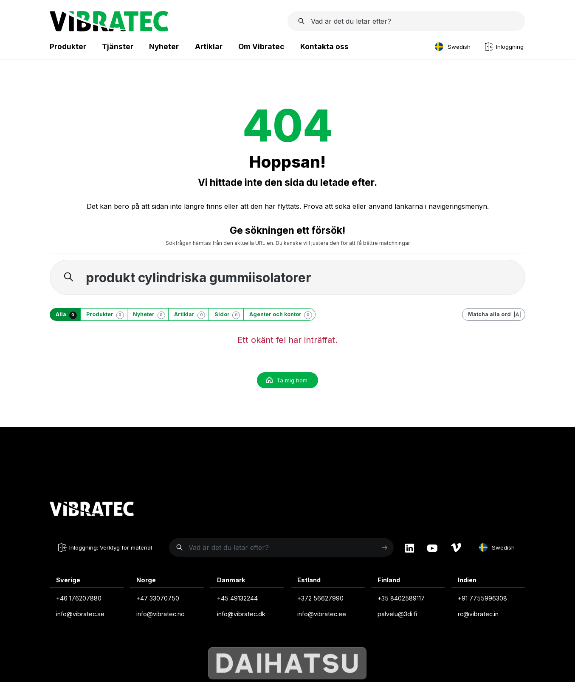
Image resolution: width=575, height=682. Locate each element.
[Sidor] (226, 314)
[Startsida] (109, 29)
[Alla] (65, 314)
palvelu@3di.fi (397, 613)
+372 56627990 (320, 598)
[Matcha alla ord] (493, 314)
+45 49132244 (237, 598)
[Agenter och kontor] (279, 314)
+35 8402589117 (401, 598)
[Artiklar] (188, 314)
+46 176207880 (78, 598)
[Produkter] (103, 314)
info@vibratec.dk (241, 613)
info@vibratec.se (80, 613)
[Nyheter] (147, 314)
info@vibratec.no (160, 613)
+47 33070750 (157, 598)
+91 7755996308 (482, 598)
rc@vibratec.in (478, 613)
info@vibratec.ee (321, 613)
